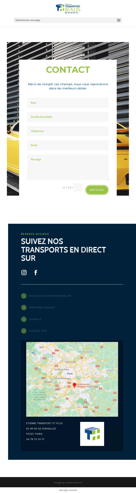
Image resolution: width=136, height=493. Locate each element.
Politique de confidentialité (50, 296)
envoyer (97, 188)
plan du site (38, 330)
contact (35, 319)
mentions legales (42, 307)
